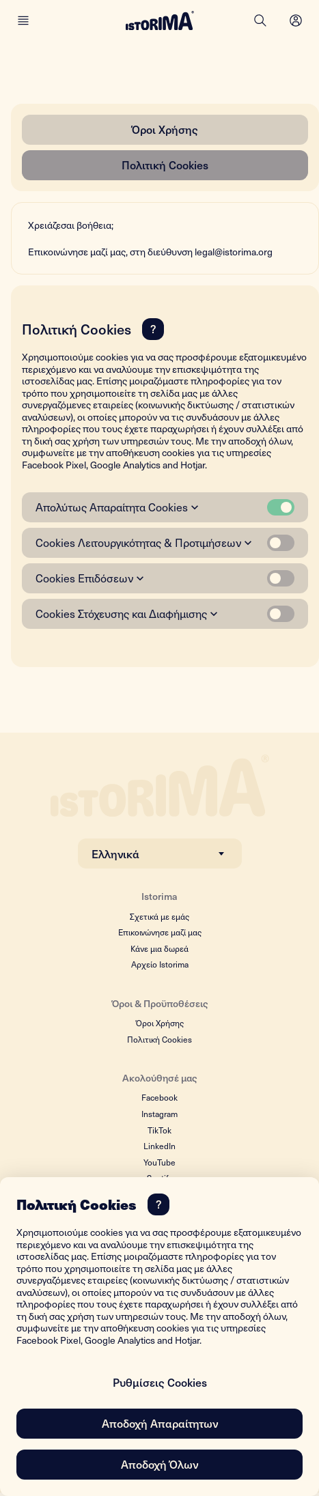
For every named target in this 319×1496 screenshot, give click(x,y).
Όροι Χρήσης (165, 129)
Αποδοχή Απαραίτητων (160, 1422)
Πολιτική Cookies (165, 164)
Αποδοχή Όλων (159, 1463)
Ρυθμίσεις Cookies (160, 1381)
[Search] (260, 20)
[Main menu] (23, 20)
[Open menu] (296, 20)
